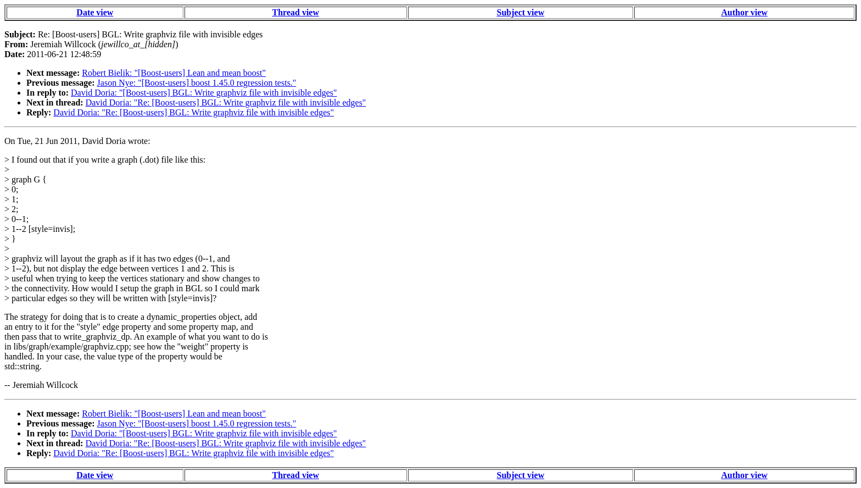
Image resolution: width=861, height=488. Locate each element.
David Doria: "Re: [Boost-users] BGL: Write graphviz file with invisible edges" (226, 102)
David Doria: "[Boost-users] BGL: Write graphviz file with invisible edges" (204, 92)
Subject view (521, 12)
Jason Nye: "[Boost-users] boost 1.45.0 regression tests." (197, 82)
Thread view (295, 12)
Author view (744, 12)
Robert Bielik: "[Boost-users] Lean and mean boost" (174, 72)
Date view (94, 12)
